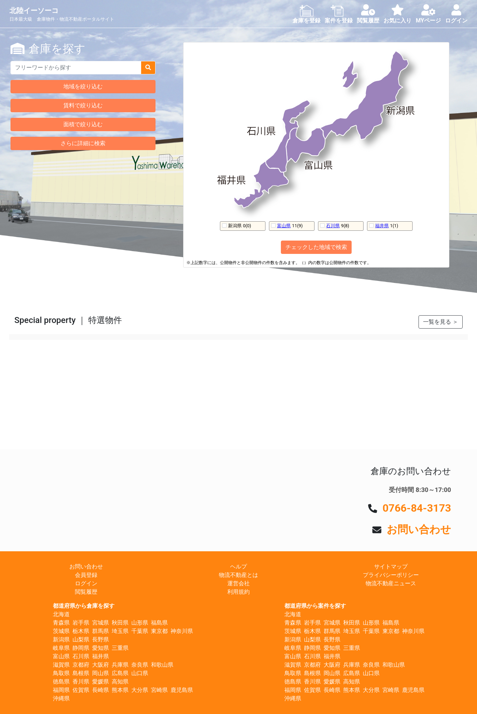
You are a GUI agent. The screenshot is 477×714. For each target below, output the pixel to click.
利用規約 (238, 591)
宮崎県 (159, 690)
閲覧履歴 (86, 591)
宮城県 (100, 622)
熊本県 (120, 690)
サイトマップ (391, 566)
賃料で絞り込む (83, 105)
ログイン (86, 583)
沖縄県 (61, 698)
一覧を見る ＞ (440, 321)
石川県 (333, 225)
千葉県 (139, 631)
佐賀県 (80, 690)
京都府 (80, 664)
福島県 (159, 622)
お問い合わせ (419, 529)
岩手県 (80, 622)
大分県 (139, 690)
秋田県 (120, 622)
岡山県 (100, 673)
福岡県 (61, 690)
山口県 (139, 673)
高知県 (120, 681)
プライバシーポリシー (391, 575)
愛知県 (100, 648)
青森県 (61, 622)
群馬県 (100, 631)
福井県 (382, 225)
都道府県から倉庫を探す (84, 605)
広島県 (120, 673)
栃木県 (80, 631)
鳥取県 (61, 673)
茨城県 (61, 631)
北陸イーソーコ (33, 10)
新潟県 (61, 639)
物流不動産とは (238, 575)
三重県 (120, 648)
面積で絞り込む (83, 124)
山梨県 (80, 639)
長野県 (100, 639)
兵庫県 (120, 664)
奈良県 (139, 664)
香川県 (80, 681)
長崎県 (100, 690)
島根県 (80, 673)
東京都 (159, 631)
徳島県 (61, 681)
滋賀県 (61, 664)
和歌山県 (162, 664)
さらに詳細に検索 (83, 143)
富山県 (284, 225)
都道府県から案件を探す (315, 605)
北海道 (61, 614)
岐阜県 (61, 648)
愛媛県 (100, 681)
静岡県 (80, 648)
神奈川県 (182, 631)
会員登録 (86, 575)
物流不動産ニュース (391, 583)
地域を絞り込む (83, 86)
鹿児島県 (182, 690)
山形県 (139, 622)
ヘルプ (238, 566)
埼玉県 (120, 631)
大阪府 (100, 664)
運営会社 (238, 583)
